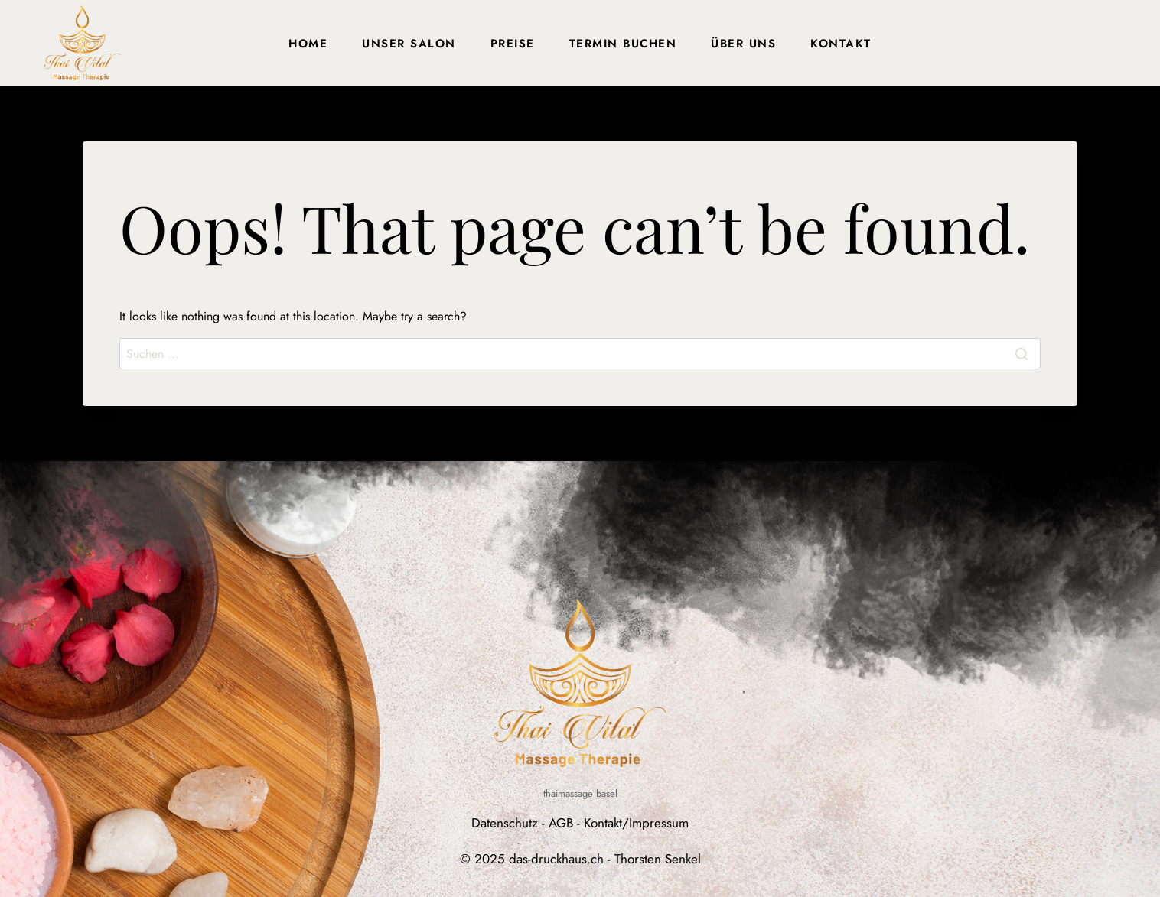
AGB (561, 823)
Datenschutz (504, 823)
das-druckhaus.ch (556, 859)
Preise (512, 43)
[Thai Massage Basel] (82, 43)
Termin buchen (623, 43)
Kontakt (841, 43)
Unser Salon (409, 43)
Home (307, 43)
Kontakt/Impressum (636, 823)
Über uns (743, 43)
